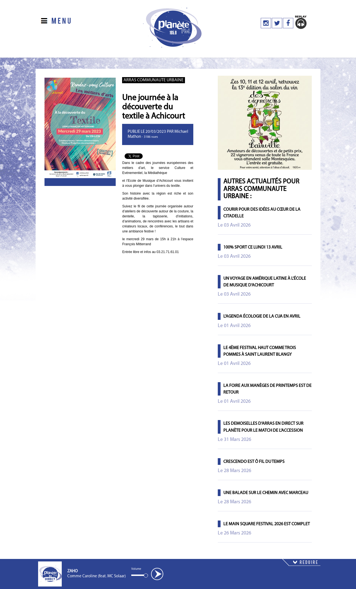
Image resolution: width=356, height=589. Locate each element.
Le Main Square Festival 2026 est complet (266, 524)
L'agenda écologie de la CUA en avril (261, 316)
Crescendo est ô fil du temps (254, 462)
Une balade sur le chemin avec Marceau (265, 493)
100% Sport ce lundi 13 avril (252, 247)
